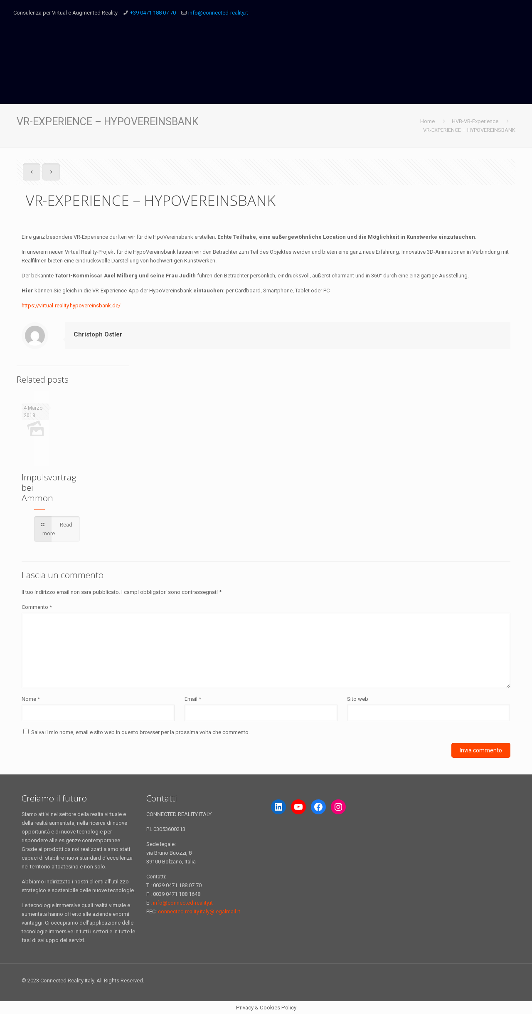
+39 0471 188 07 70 (153, 13)
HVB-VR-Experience (475, 121)
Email (193, 699)
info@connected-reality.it (218, 13)
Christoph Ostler (98, 334)
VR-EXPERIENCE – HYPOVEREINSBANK (469, 130)
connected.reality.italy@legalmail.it (199, 911)
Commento (37, 607)
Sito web (357, 699)
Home (427, 121)
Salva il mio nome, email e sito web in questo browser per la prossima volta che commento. (140, 732)
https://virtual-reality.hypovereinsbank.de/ (71, 305)
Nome (31, 699)
